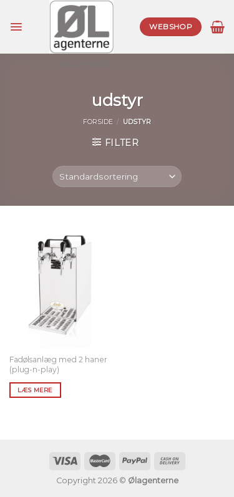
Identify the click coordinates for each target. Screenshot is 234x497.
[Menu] (16, 26)
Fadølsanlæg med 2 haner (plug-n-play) (58, 364)
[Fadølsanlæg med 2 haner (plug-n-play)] (60, 286)
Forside (98, 122)
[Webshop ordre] (117, 177)
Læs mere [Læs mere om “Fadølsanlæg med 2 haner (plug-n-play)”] (34, 390)
